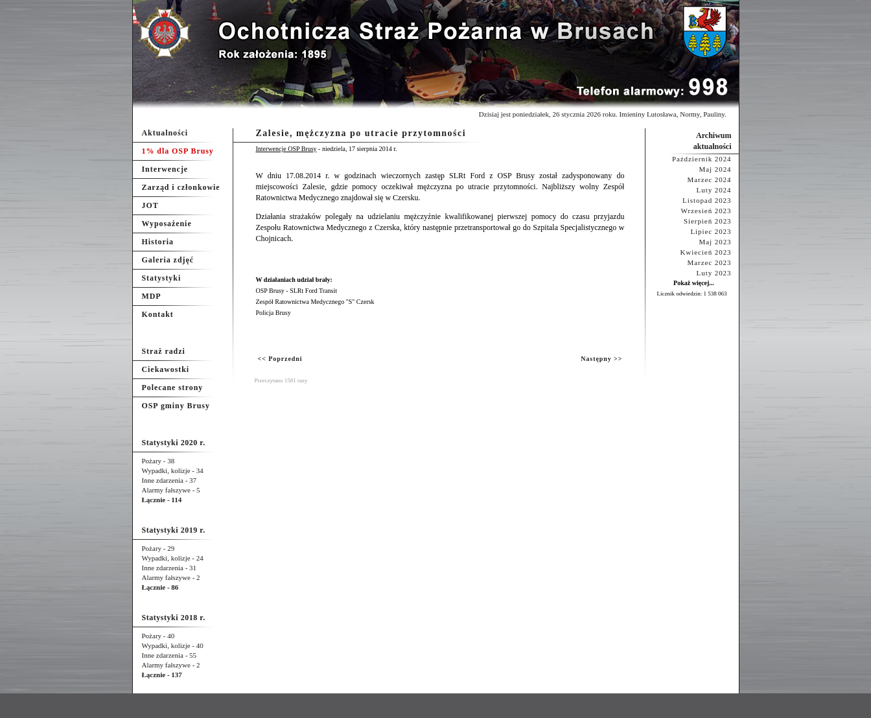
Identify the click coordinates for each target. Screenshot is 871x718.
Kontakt (158, 314)
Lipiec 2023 (710, 231)
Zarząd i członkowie (181, 187)
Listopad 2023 (706, 200)
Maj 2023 (715, 242)
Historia (158, 241)
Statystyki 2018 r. (173, 617)
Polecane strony (172, 387)
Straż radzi (163, 351)
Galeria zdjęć (168, 259)
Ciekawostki (166, 369)
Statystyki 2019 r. (173, 530)
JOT (150, 205)
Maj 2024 (715, 169)
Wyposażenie (167, 223)
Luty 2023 (714, 273)
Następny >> (601, 358)
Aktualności (165, 132)
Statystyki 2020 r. (173, 442)
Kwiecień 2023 (705, 252)
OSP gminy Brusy (176, 405)
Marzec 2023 (710, 262)
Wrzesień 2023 (706, 210)
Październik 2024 (702, 159)
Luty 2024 (714, 190)
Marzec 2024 (710, 179)
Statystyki (161, 278)
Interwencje (165, 169)
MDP (151, 296)
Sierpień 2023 (708, 221)
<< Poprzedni (280, 358)
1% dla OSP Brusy (178, 151)
